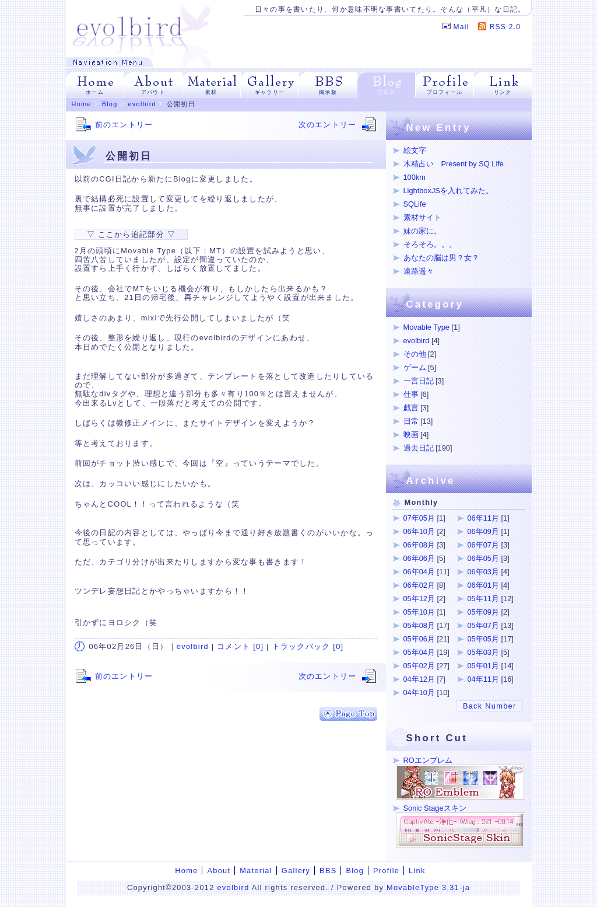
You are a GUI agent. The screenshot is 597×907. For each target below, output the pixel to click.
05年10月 (419, 612)
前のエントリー (124, 124)
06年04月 (419, 571)
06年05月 (483, 558)
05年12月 (419, 598)
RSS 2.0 (505, 27)
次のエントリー (327, 124)
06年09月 (483, 531)
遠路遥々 (418, 271)
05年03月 (483, 652)
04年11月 (483, 679)
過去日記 (418, 448)
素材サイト (422, 217)
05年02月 (419, 665)
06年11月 (483, 518)
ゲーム (414, 367)
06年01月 (483, 585)
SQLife (414, 204)
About (218, 870)
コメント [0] (240, 646)
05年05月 (483, 638)
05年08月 (419, 625)
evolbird (142, 103)
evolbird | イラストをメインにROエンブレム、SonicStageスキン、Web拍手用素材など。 (142, 28)
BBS (327, 870)
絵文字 (414, 150)
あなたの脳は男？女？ (441, 257)
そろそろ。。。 (429, 244)
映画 (411, 434)
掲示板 (328, 92)
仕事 (411, 394)
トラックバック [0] (308, 646)
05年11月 (483, 598)
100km (414, 177)
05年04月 (419, 652)
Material (256, 870)
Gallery (296, 870)
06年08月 (419, 544)
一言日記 (418, 380)
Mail (461, 27)
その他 (414, 354)
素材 (211, 92)
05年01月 (483, 665)
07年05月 (419, 518)
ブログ (386, 92)
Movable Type (426, 327)
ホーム (95, 92)
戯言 (411, 407)
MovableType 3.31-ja (428, 887)
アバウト (153, 92)
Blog (110, 103)
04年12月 (419, 679)
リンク (503, 92)
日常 (411, 421)
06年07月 (483, 544)
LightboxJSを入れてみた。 (448, 190)
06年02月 (419, 585)
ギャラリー (270, 92)
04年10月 (419, 692)
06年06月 (419, 558)
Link (417, 870)
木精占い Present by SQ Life (453, 163)
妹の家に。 (422, 230)
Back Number (490, 706)
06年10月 (419, 531)
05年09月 (483, 612)
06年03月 (483, 571)
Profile (386, 870)
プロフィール (445, 92)
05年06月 (419, 638)
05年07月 (483, 625)
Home (82, 103)
